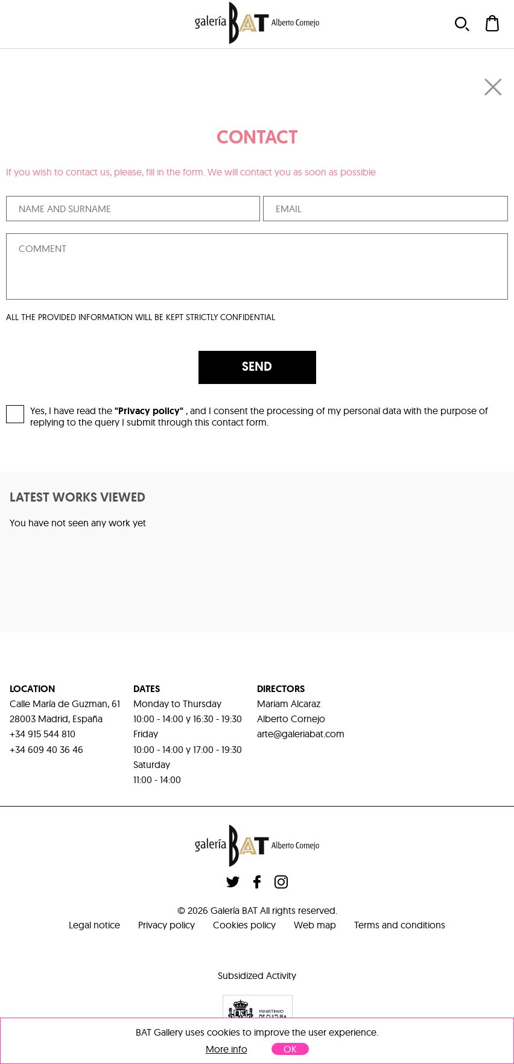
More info (226, 1049)
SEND (257, 366)
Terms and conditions (399, 925)
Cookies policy (244, 925)
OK (290, 1049)
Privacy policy (166, 925)
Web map (315, 925)
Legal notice (94, 925)
